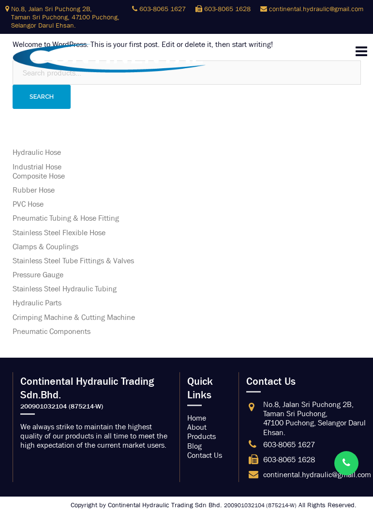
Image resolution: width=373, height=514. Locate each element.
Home (196, 418)
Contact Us (204, 455)
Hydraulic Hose (37, 152)
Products (201, 436)
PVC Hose (28, 204)
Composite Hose (39, 176)
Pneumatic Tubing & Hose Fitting (66, 218)
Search (42, 96)
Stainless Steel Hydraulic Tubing (65, 289)
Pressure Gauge (38, 275)
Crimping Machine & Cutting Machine (74, 317)
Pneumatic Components (51, 331)
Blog (194, 446)
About (197, 427)
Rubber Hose (34, 190)
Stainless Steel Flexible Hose (59, 232)
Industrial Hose (37, 167)
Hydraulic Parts (37, 303)
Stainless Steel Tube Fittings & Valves (73, 261)
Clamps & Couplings (45, 247)
